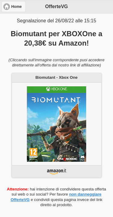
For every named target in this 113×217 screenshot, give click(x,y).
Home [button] (16, 7)
